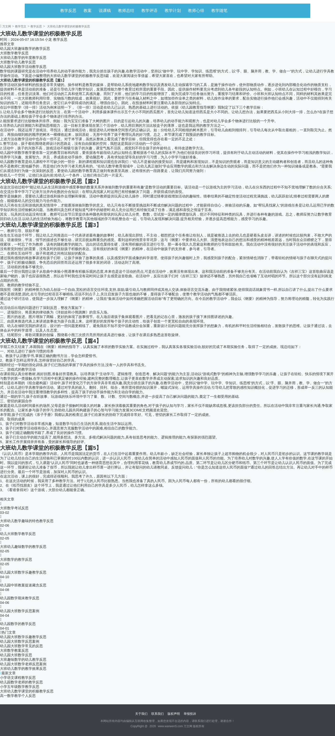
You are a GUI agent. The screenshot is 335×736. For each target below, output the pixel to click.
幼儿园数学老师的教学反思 (21, 682)
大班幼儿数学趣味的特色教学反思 (27, 521)
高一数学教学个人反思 (18, 696)
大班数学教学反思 (14, 53)
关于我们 (141, 714)
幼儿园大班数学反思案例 (19, 611)
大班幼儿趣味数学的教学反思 (23, 546)
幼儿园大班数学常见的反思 (21, 646)
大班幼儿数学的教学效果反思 (23, 668)
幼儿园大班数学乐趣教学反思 (23, 572)
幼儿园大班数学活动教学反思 (23, 67)
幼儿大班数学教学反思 (18, 534)
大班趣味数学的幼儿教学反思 (23, 659)
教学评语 (149, 10)
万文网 (6, 26)
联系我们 (157, 714)
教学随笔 (219, 10)
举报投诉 (190, 714)
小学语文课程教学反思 (18, 678)
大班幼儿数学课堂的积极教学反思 (27, 691)
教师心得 (196, 10)
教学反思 (68, 10)
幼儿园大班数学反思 (16, 655)
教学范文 (20, 26)
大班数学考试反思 (14, 508)
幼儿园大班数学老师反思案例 (23, 664)
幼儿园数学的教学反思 (18, 624)
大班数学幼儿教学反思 (18, 62)
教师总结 (126, 10)
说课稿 (105, 10)
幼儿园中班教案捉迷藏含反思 (23, 585)
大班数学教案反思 (14, 650)
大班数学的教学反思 (16, 559)
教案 (88, 10)
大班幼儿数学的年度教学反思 (23, 57)
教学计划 (173, 10)
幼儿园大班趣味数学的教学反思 (25, 48)
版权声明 (174, 714)
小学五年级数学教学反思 (19, 687)
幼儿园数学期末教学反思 (19, 598)
